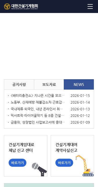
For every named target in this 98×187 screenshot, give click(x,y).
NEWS (79, 84)
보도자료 (49, 84)
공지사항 (19, 84)
